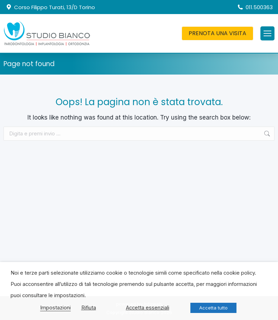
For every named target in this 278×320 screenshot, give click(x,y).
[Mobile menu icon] (267, 33)
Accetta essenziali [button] (147, 308)
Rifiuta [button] (88, 308)
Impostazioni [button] (55, 308)
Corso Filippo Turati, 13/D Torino (50, 7)
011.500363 (255, 7)
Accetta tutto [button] (213, 308)
